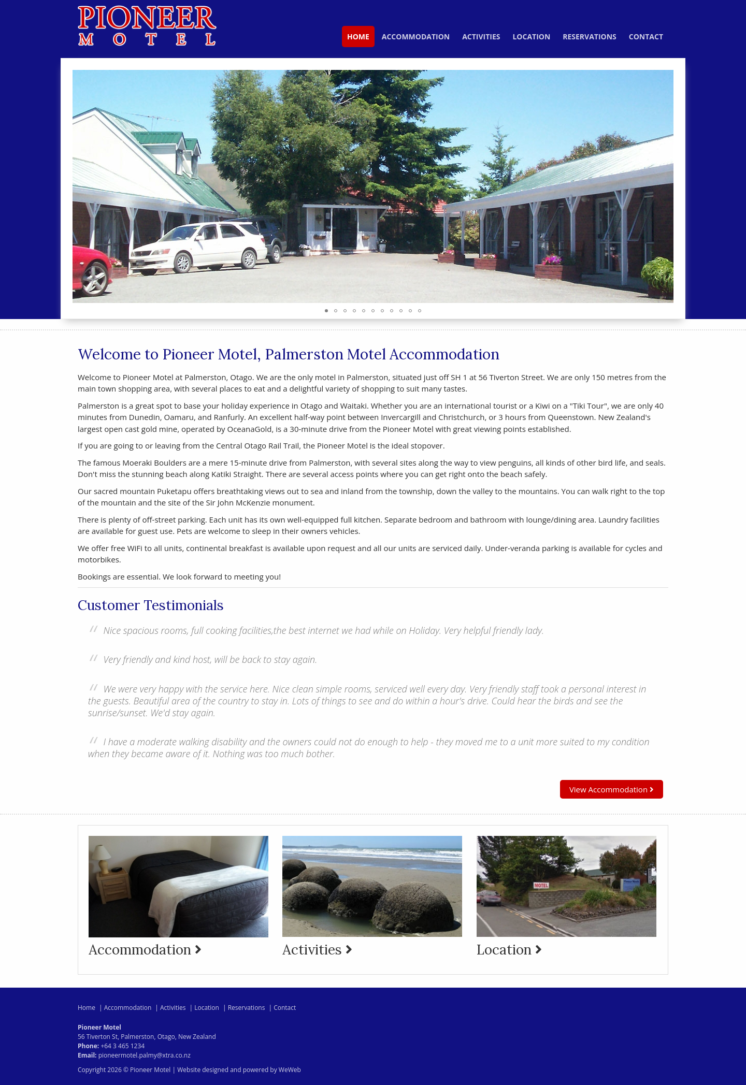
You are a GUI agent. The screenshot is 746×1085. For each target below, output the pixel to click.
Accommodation (416, 36)
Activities (481, 36)
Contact (646, 36)
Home (358, 36)
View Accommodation (611, 789)
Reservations (589, 36)
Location (531, 36)
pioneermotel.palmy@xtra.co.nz (144, 1055)
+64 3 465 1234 (123, 1045)
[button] (664, 186)
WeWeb (290, 1069)
